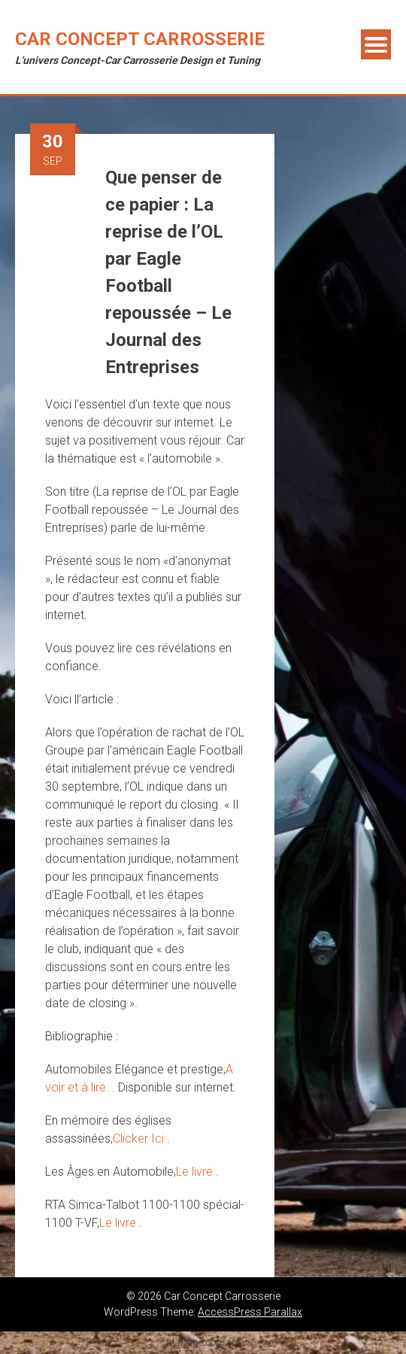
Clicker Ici (140, 1138)
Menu (376, 44)
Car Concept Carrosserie (140, 39)
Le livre (196, 1171)
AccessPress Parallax (250, 1312)
